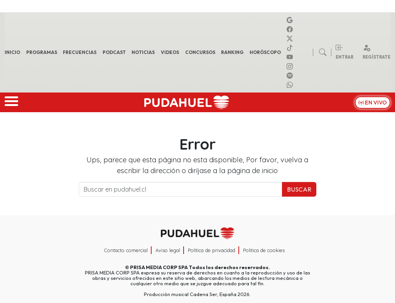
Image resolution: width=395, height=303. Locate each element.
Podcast (114, 52)
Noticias (143, 52)
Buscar (299, 189)
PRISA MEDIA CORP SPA (159, 267)
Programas (41, 52)
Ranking (232, 52)
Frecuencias (79, 52)
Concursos (200, 52)
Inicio (12, 52)
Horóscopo (265, 52)
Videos (170, 52)
